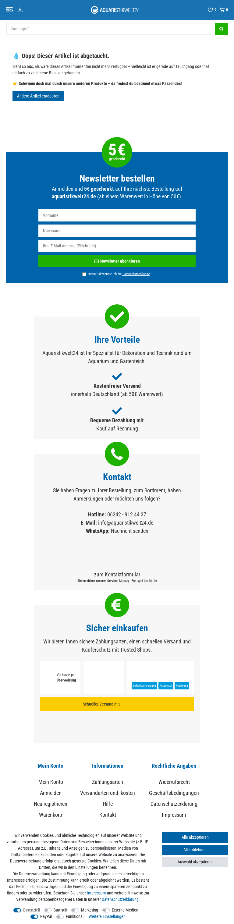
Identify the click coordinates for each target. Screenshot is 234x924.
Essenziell (31, 910)
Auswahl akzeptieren (195, 861)
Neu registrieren (50, 804)
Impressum (174, 815)
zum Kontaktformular (117, 574)
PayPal (46, 916)
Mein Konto (50, 782)
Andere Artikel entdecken (38, 96)
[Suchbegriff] (109, 29)
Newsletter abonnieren (117, 261)
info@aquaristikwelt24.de (125, 522)
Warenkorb (50, 815)
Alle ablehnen (195, 849)
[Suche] (221, 29)
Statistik (60, 910)
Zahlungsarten (107, 782)
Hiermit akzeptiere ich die (119, 274)
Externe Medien (125, 910)
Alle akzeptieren (195, 837)
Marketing (89, 910)
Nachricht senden (129, 531)
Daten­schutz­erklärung (120, 899)
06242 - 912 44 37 (126, 514)
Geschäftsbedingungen (174, 793)
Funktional (74, 916)
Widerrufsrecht (174, 782)
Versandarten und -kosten (107, 793)
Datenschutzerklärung (174, 804)
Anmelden (51, 793)
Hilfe (108, 804)
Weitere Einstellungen (107, 916)
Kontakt (107, 815)
